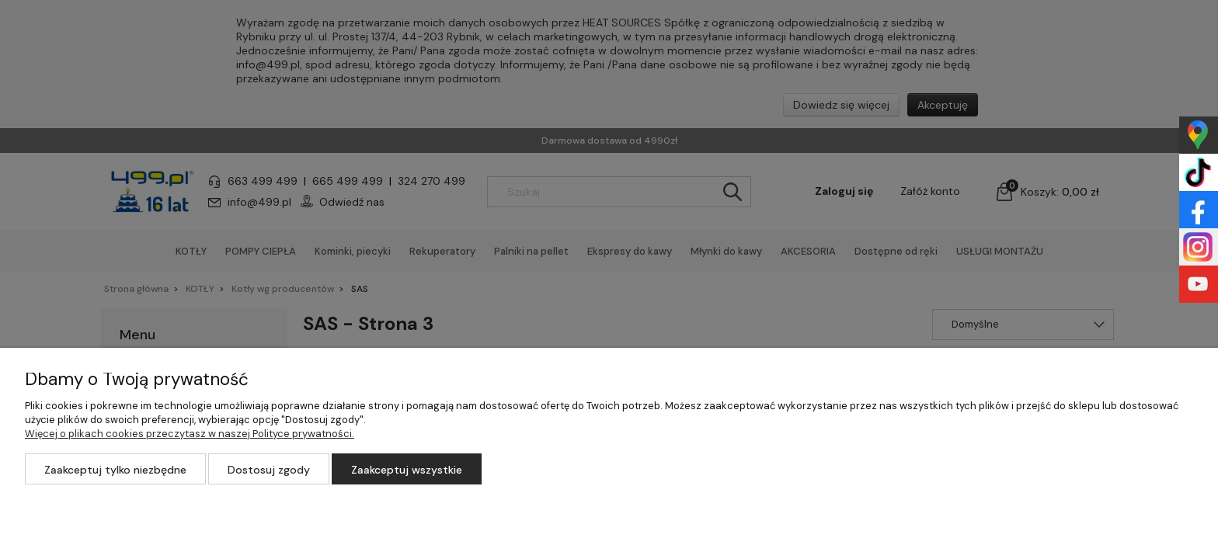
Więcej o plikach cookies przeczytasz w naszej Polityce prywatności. (189, 433)
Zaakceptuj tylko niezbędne (115, 470)
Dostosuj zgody (269, 470)
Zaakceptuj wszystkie (406, 470)
